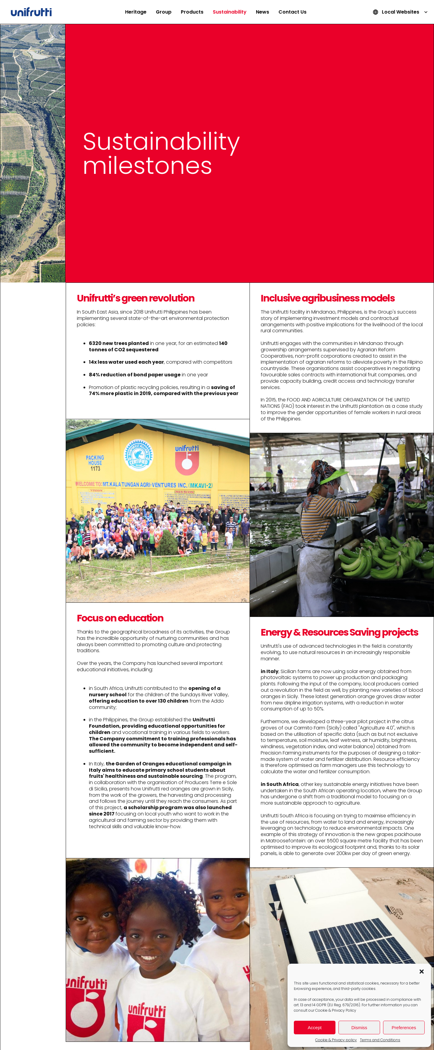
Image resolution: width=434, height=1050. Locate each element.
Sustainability (230, 11)
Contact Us (292, 11)
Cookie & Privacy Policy (335, 1010)
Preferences (404, 1027)
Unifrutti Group (31, 12)
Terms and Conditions (380, 1039)
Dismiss (359, 1027)
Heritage (135, 11)
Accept (315, 1027)
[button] (422, 972)
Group (163, 11)
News (262, 11)
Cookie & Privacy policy (336, 1039)
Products (192, 11)
